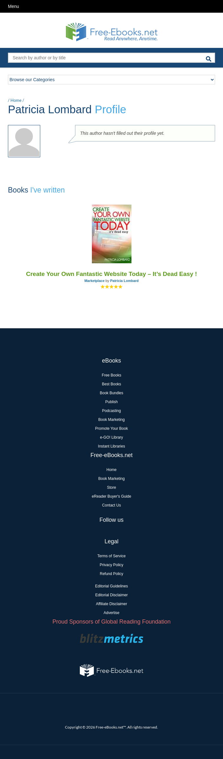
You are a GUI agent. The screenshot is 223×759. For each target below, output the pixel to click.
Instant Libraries (111, 446)
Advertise (111, 613)
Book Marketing (111, 419)
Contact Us (111, 505)
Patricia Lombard (124, 281)
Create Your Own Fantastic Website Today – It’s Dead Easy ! (111, 274)
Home (16, 100)
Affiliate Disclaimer (111, 604)
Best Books (111, 384)
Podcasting (111, 411)
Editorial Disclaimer (111, 595)
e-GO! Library (111, 437)
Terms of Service (111, 556)
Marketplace (94, 281)
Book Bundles (111, 393)
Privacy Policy (112, 565)
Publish (111, 402)
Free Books (111, 375)
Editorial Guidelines (111, 586)
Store (111, 487)
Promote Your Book (111, 428)
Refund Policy (111, 574)
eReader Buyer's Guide (111, 496)
